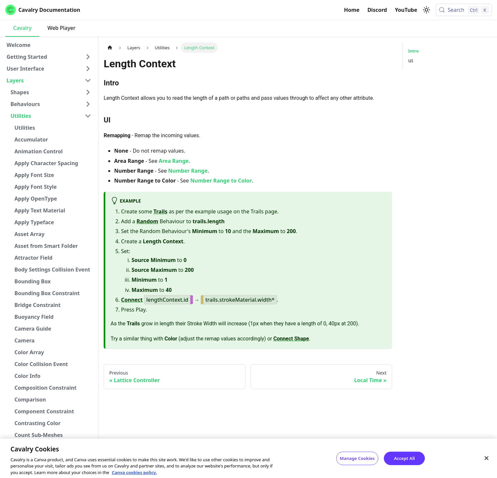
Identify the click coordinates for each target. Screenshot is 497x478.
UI (410, 61)
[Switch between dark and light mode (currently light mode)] (426, 10)
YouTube (406, 9)
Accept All (404, 463)
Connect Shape (291, 339)
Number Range (188, 170)
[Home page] (110, 47)
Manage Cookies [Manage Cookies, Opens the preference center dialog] (357, 463)
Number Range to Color (221, 180)
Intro (413, 51)
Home (352, 9)
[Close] (486, 462)
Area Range (174, 160)
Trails (160, 211)
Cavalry (22, 28)
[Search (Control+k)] (464, 10)
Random (147, 221)
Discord (377, 9)
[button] (49, 57)
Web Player (61, 28)
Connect (132, 299)
